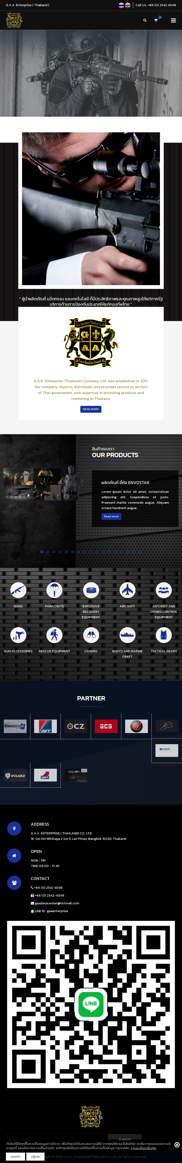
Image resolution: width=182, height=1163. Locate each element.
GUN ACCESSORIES (18, 651)
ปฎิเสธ (35, 1156)
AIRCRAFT (127, 606)
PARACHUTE (54, 606)
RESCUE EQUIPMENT (54, 651)
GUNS (18, 606)
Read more (111, 516)
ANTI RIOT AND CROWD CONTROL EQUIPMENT (163, 612)
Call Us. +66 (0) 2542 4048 (156, 5)
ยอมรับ (15, 1156)
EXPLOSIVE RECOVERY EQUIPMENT (91, 612)
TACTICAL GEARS (164, 651)
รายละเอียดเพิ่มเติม (143, 1148)
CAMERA (90, 651)
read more (91, 409)
